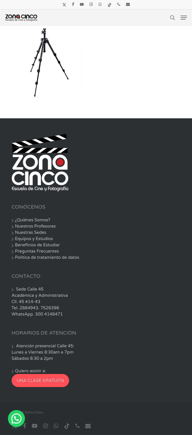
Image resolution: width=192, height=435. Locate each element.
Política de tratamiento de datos (47, 257)
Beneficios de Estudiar (37, 244)
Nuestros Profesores (35, 226)
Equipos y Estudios (34, 238)
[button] (184, 17)
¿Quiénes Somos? (32, 219)
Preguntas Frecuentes (37, 251)
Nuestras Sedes (30, 232)
